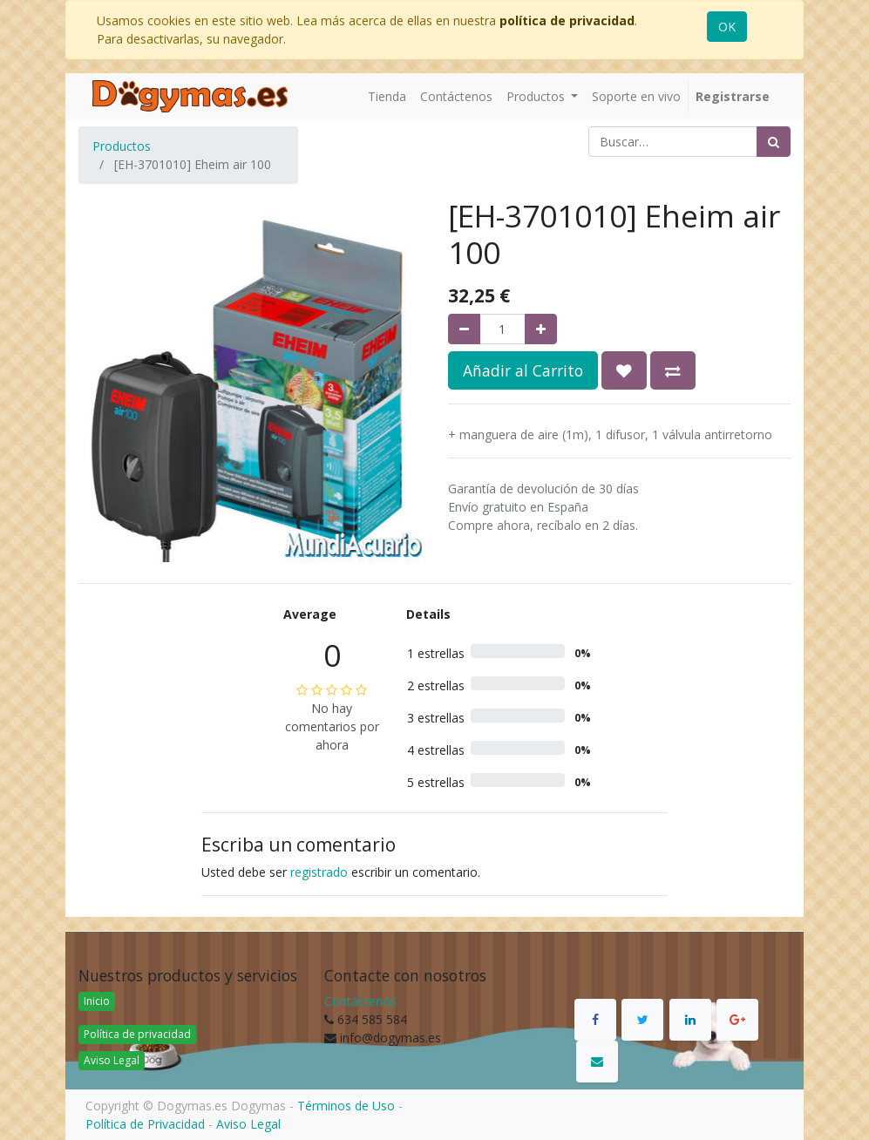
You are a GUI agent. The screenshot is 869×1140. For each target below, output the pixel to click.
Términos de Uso (346, 1105)
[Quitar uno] (464, 329)
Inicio (97, 1001)
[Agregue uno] (541, 329)
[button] (624, 370)
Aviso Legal (111, 1060)
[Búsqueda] (774, 141)
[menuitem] (387, 96)
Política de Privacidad (145, 1124)
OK (727, 26)
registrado (319, 872)
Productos (121, 146)
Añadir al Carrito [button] (523, 370)
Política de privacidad (137, 1034)
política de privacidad (567, 20)
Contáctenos (360, 1001)
